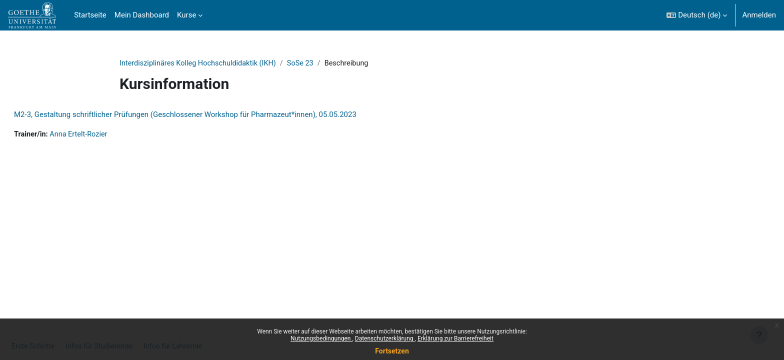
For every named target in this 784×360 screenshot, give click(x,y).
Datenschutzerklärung (385, 338)
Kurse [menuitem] (186, 15)
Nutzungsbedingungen (321, 338)
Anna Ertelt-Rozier (105, 135)
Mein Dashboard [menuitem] (141, 15)
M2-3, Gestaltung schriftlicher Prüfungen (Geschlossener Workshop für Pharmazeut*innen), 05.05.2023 (209, 115)
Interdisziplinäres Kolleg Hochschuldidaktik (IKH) (201, 63)
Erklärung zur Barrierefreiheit (456, 338)
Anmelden (759, 15)
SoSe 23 (306, 63)
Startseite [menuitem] (90, 15)
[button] (697, 15)
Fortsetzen (392, 351)
